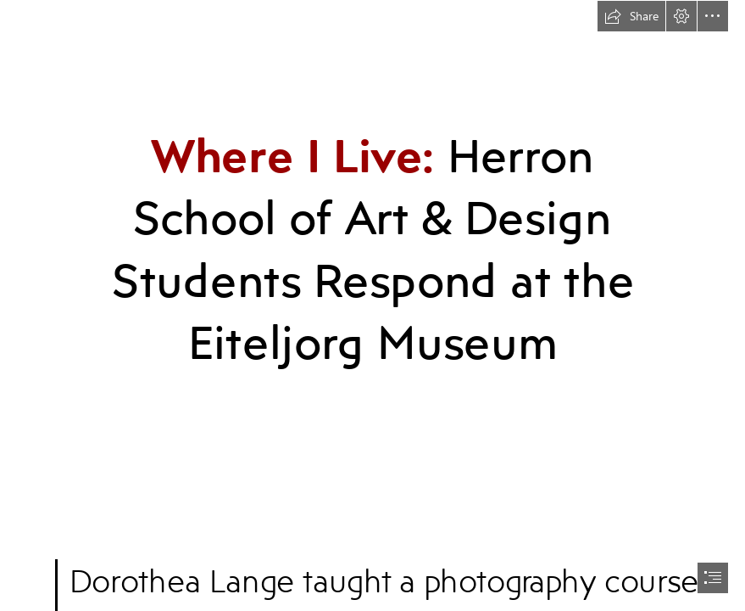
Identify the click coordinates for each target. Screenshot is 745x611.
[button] (631, 16)
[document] (372, 305)
